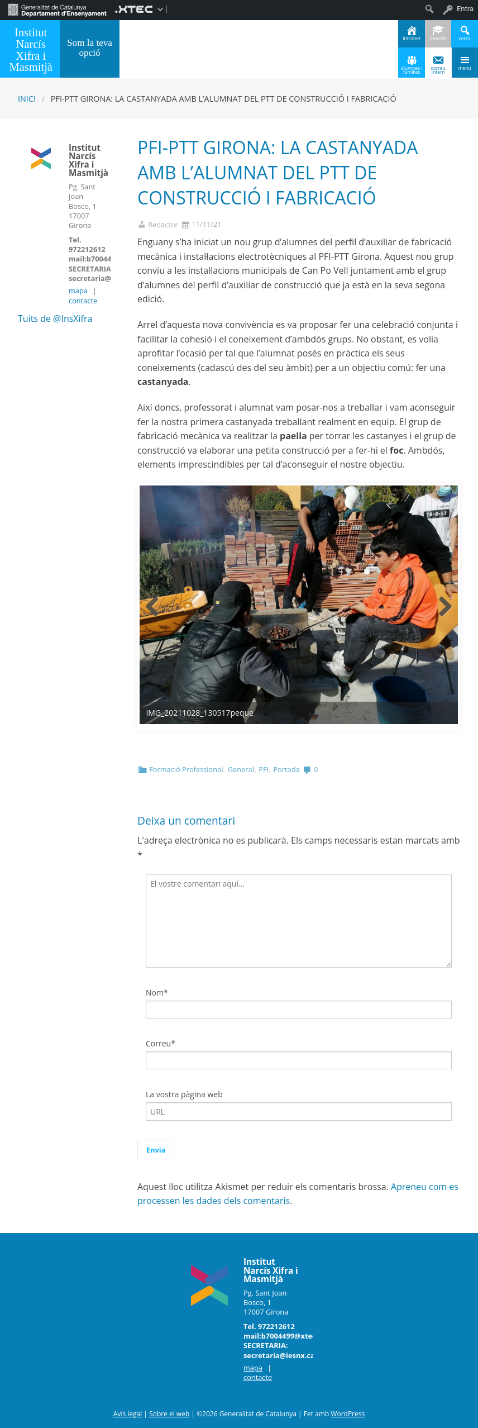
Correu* (160, 1043)
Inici (27, 98)
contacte (83, 301)
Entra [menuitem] (465, 8)
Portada (286, 769)
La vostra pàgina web (184, 1094)
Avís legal (127, 1414)
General (241, 769)
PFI (264, 769)
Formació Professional (186, 769)
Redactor (163, 225)
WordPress (348, 1414)
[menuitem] (57, 9)
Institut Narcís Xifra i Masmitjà (30, 49)
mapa (78, 290)
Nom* (157, 992)
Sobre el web (169, 1414)
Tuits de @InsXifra (55, 318)
